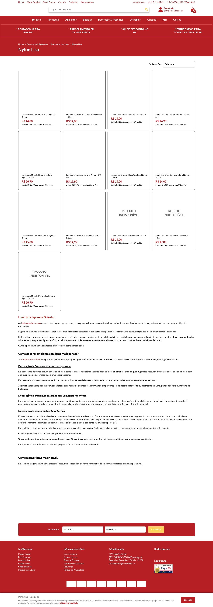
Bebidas (87, 19)
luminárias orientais (31, 359)
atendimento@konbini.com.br (122, 563)
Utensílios (135, 19)
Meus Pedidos (33, 2)
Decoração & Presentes (110, 19)
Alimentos (71, 19)
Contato (62, 2)
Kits (165, 19)
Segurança (68, 567)
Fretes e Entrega (71, 560)
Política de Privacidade (74, 570)
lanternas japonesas (31, 323)
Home (21, 2)
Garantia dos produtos (74, 563)
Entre (166, 11)
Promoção (53, 19)
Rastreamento (87, 2)
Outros (177, 19)
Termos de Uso (70, 557)
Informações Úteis (74, 549)
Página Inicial (24, 554)
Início (38, 19)
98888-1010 (181, 2)
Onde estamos (24, 567)
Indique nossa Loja (26, 570)
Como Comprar (71, 554)
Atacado (151, 19)
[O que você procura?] (146, 9)
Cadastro (73, 2)
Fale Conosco (24, 557)
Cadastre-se (177, 11)
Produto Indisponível (129, 213)
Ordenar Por (155, 64)
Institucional (25, 549)
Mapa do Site (24, 560)
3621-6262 (156, 2)
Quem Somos (49, 2)
